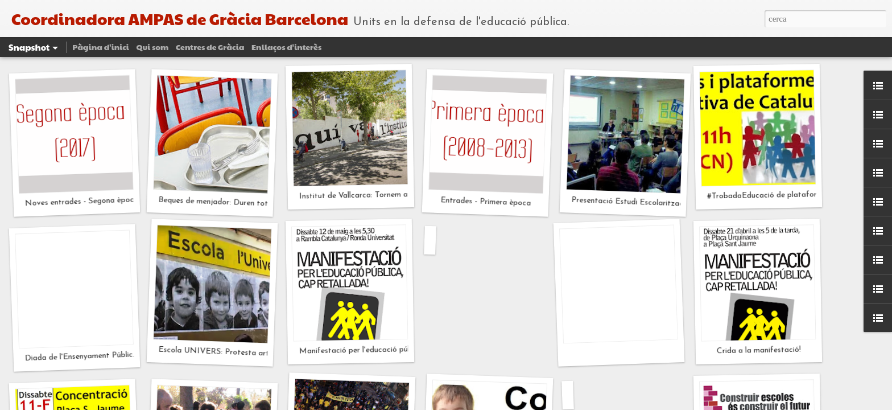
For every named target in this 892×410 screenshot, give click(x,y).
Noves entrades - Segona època (81, 201)
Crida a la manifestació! (759, 351)
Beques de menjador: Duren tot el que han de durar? (249, 203)
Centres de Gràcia (210, 46)
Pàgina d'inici (100, 46)
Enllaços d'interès (286, 46)
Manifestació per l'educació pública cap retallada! (387, 349)
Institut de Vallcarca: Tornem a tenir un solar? (379, 195)
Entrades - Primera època (485, 202)
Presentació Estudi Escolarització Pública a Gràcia (660, 203)
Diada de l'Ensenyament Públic (78, 356)
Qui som (152, 46)
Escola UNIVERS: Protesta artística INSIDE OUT (248, 353)
